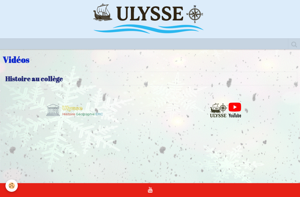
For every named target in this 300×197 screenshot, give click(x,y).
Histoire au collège (34, 78)
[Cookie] (11, 185)
